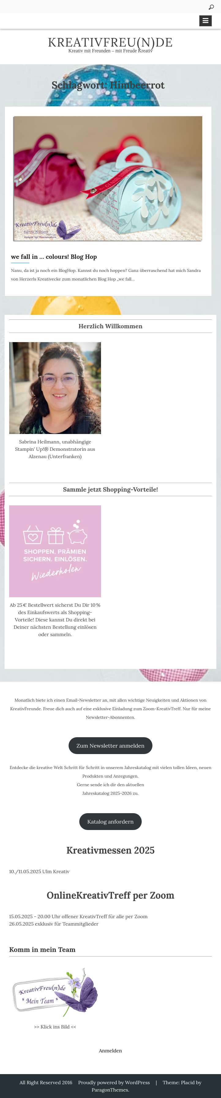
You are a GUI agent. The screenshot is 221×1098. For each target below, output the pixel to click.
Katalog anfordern (110, 821)
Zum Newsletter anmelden (110, 745)
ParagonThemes (110, 1090)
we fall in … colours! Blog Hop (54, 256)
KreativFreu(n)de (110, 42)
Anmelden (110, 1050)
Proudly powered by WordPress (114, 1082)
